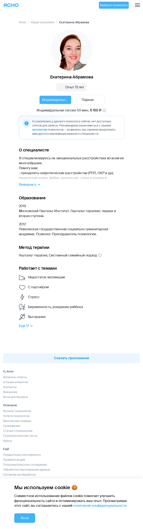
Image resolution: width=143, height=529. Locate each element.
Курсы (7, 441)
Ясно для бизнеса (15, 397)
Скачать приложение (71, 358)
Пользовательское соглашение (25, 464)
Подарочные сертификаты (22, 455)
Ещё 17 (26, 326)
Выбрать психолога (113, 5)
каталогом (39, 129)
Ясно (22, 22)
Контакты (10, 387)
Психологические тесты (20, 436)
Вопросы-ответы (15, 377)
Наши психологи (42, 22)
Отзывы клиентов (15, 382)
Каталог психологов (17, 411)
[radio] (55, 100)
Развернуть (30, 184)
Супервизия (11, 426)
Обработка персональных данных (26, 469)
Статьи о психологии (17, 431)
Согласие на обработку (19, 474)
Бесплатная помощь (17, 421)
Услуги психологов (16, 416)
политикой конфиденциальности (100, 505)
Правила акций (14, 460)
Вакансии (10, 392)
